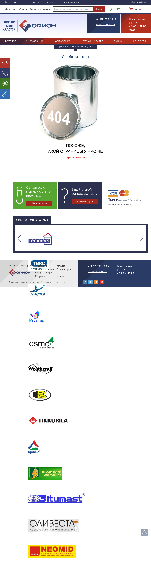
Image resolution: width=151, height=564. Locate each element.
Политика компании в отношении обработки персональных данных (39, 282)
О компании (34, 41)
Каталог (10, 41)
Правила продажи (44, 269)
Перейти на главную (75, 157)
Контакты (139, 41)
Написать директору (70, 2)
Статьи (60, 272)
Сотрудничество (92, 41)
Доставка (10, 9)
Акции (118, 41)
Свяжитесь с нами (40, 9)
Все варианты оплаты (119, 204)
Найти (99, 9)
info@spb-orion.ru (105, 24)
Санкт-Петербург (12, 2)
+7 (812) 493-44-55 (106, 19)
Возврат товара (43, 272)
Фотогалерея (64, 269)
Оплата (23, 9)
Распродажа (62, 41)
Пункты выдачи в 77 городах (40, 2)
